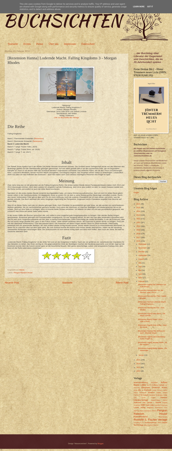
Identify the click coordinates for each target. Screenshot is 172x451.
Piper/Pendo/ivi (141, 416)
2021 (138, 222)
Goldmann (159, 395)
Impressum (70, 43)
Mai (140, 270)
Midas (142, 411)
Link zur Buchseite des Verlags (66, 118)
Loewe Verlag (139, 407)
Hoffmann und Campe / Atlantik (147, 402)
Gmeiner (152, 395)
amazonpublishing (141, 382)
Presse (39, 43)
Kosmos (157, 405)
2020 (138, 226)
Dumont (147, 390)
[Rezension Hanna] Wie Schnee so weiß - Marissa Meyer (151, 332)
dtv (139, 390)
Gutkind (153, 397)
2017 (138, 237)
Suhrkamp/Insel (151, 423)
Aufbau (164, 382)
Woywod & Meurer (153, 425)
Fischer (136, 395)
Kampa (164, 402)
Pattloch (154, 411)
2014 (138, 364)
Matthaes (136, 411)
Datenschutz (88, 43)
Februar (141, 281)
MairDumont (159, 407)
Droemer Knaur (159, 387)
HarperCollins (155, 400)
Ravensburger (163, 417)
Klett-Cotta (150, 405)
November (142, 248)
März (140, 278)
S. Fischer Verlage (156, 419)
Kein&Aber (137, 405)
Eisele (159, 392)
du (142, 390)
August (141, 259)
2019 (138, 230)
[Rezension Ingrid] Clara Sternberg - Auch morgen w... (152, 338)
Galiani (146, 395)
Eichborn (151, 393)
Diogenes (145, 387)
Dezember (142, 244)
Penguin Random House (23, 273)
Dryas (135, 390)
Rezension (39, 139)
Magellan (150, 407)
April (140, 274)
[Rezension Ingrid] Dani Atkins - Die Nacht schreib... (151, 315)
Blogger (100, 444)
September (142, 255)
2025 (138, 208)
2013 (138, 367)
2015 (138, 360)
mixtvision (147, 411)
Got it (150, 7)
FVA (141, 395)
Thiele (159, 422)
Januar (141, 355)
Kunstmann (163, 405)
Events (27, 43)
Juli (139, 263)
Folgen (136, 192)
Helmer (165, 400)
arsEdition (154, 382)
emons (165, 392)
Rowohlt (139, 419)
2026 (138, 204)
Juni (140, 266)
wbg (145, 425)
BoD (148, 385)
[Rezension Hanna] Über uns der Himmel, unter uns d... (150, 291)
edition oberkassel (140, 392)
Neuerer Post (12, 282)
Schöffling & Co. (139, 422)
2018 (138, 234)
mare (165, 407)
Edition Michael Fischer (159, 390)
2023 (138, 215)
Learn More (138, 7)
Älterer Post (122, 282)
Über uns (53, 43)
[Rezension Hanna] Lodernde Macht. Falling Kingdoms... (152, 303)
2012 (138, 371)
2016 (138, 241)
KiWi (143, 405)
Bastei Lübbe (140, 385)
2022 (138, 219)
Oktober (141, 252)
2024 (138, 211)
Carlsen (161, 385)
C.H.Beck (154, 385)
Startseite (13, 43)
